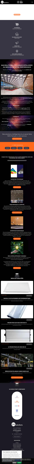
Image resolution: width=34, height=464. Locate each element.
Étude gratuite (17, 187)
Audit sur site (17, 238)
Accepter (19, 462)
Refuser (14, 462)
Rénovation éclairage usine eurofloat (17, 371)
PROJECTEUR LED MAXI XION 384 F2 (17, 322)
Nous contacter (17, 436)
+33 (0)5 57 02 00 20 (18, 434)
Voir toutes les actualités (17, 377)
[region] (12, 456)
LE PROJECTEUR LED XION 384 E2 (17, 347)
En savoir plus (17, 267)
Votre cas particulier (17, 212)
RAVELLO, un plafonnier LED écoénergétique (17, 298)
